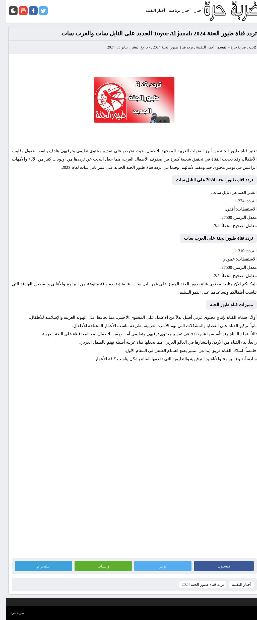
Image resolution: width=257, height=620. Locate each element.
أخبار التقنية (199, 47)
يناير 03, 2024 (111, 47)
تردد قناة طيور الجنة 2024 (167, 47)
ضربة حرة (232, 47)
